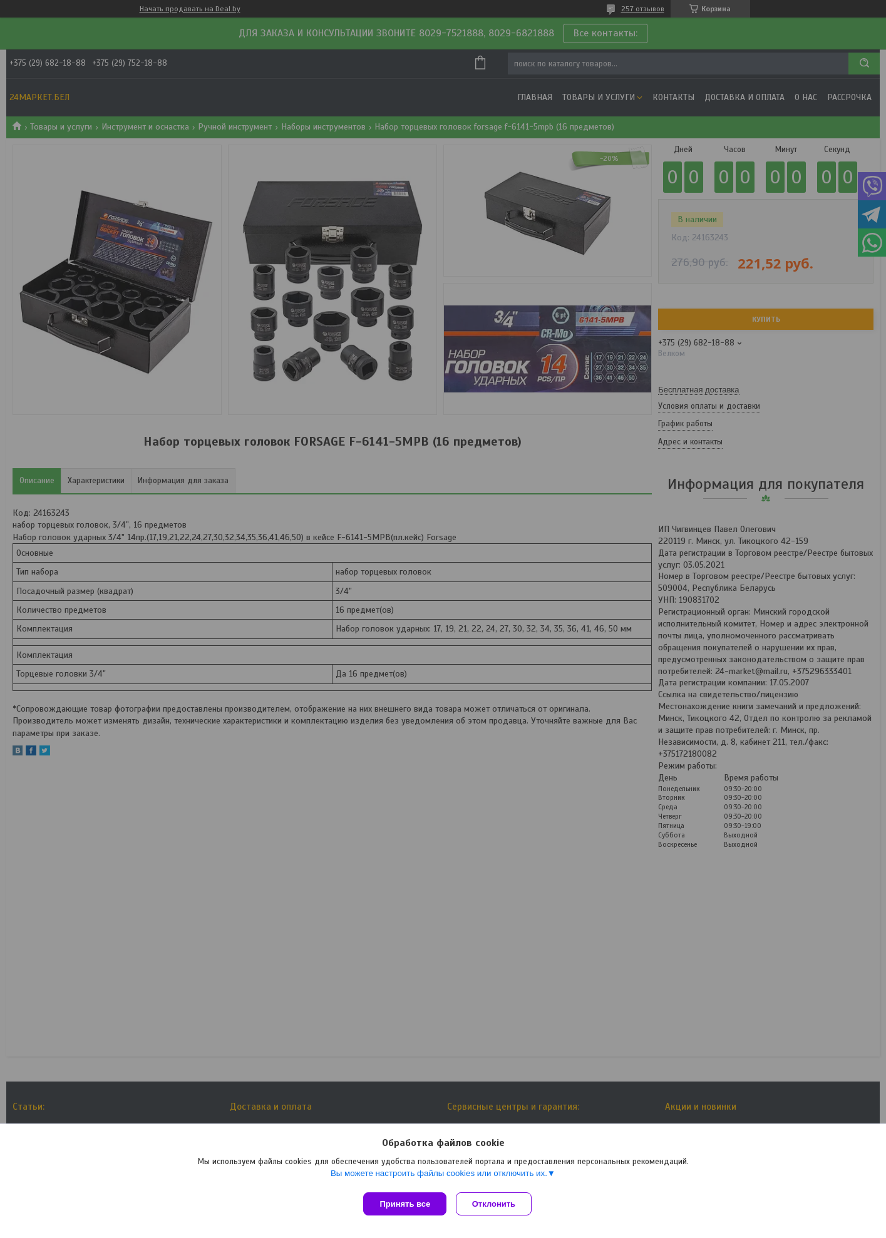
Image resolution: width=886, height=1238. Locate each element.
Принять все (404, 1204)
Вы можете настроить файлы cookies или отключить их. (439, 1176)
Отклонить (496, 1204)
